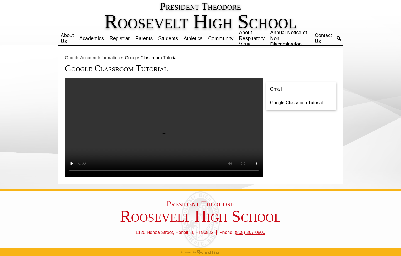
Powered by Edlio (200, 252)
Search (339, 38)
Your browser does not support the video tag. (164, 127)
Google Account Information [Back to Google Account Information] (92, 57)
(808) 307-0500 (250, 232)
